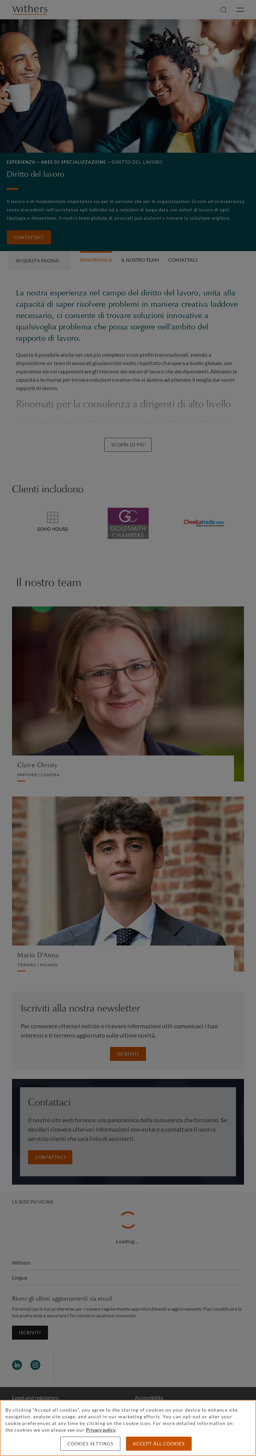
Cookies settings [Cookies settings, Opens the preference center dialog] (90, 1443)
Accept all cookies (159, 1443)
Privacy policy (100, 1430)
